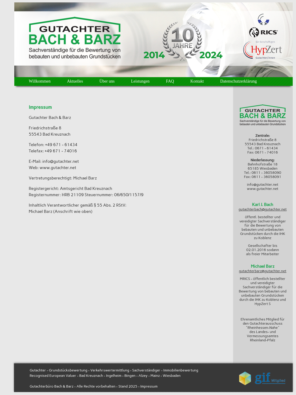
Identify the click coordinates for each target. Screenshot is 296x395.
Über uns (106, 81)
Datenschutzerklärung (238, 81)
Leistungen (140, 81)
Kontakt (197, 81)
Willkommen (40, 81)
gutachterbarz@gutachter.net (262, 271)
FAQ (170, 81)
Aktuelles (75, 81)
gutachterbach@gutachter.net (262, 209)
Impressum (149, 386)
